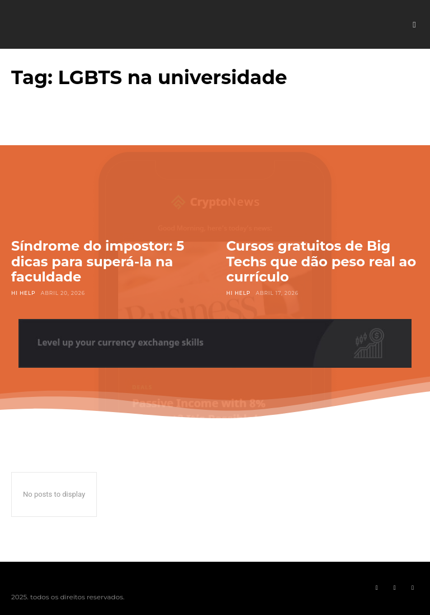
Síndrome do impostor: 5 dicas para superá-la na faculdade (97, 261)
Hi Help (23, 293)
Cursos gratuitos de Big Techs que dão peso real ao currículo (321, 261)
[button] (414, 25)
